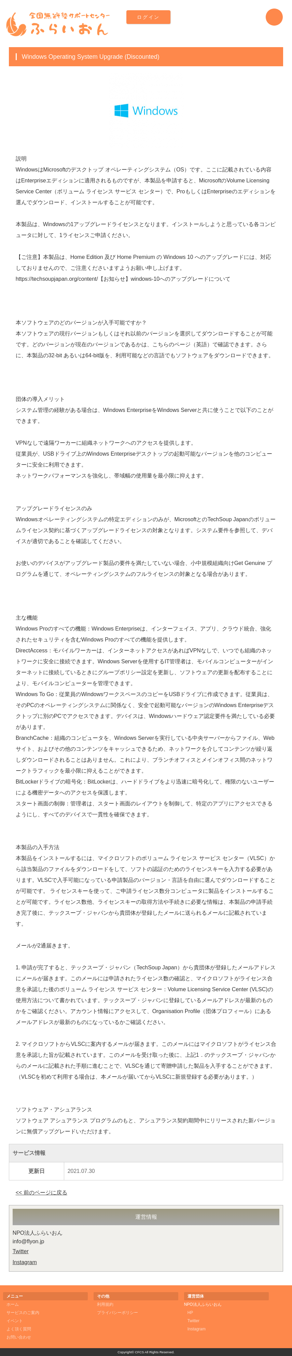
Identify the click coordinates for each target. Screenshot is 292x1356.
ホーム (12, 1304)
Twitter (21, 1251)
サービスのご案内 (22, 1312)
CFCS (139, 1352)
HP (190, 1312)
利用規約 (105, 1304)
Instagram (25, 1262)
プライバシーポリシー (117, 1312)
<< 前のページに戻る (41, 1192)
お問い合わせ (18, 1337)
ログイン (148, 17)
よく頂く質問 (18, 1329)
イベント (14, 1320)
